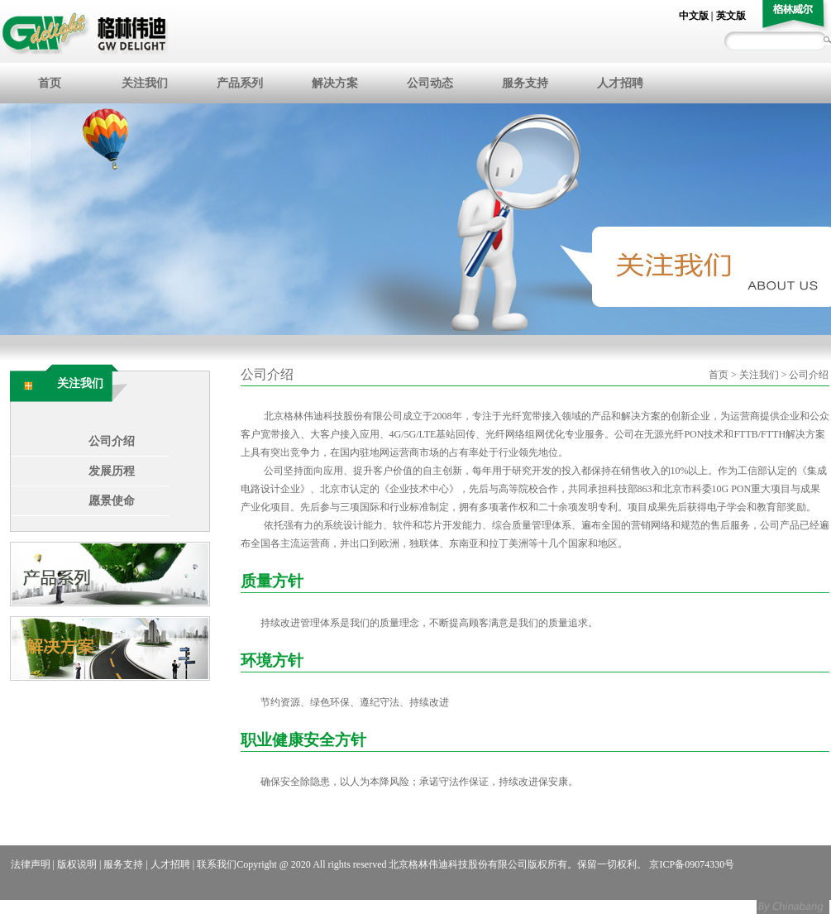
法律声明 (30, 864)
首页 (49, 83)
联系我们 (216, 864)
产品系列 (240, 83)
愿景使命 (111, 501)
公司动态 (430, 83)
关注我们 (145, 83)
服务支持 (525, 83)
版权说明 (77, 864)
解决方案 (335, 83)
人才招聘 (620, 83)
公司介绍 (111, 441)
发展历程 (111, 471)
